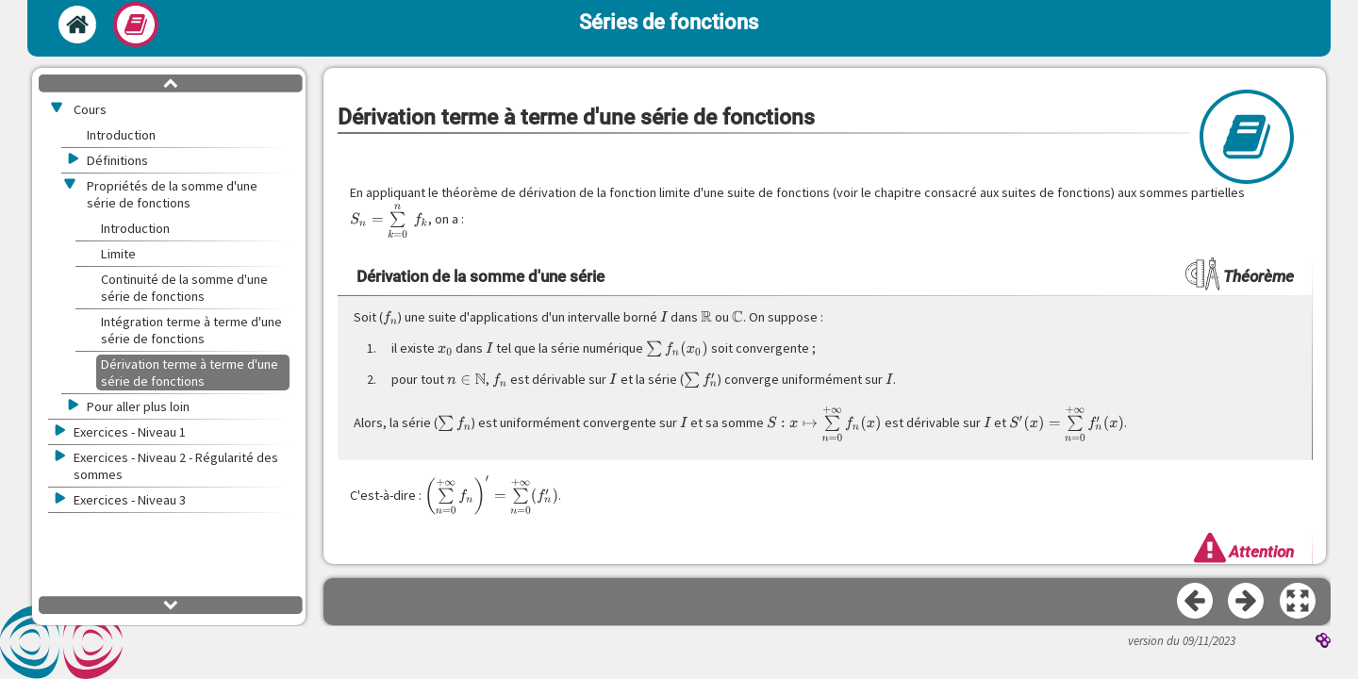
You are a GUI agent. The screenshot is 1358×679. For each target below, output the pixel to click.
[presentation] (389, 220)
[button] (1298, 602)
